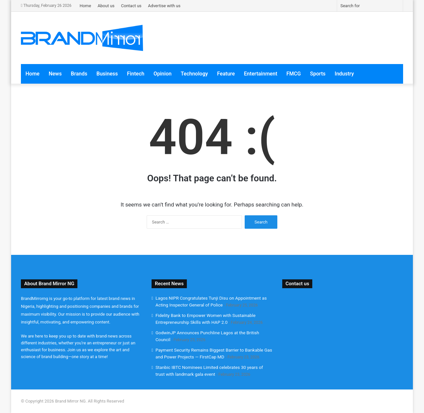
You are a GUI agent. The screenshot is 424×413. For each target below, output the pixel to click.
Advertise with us (164, 5)
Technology (194, 74)
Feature (226, 74)
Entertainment (260, 74)
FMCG (293, 74)
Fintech (135, 74)
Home (85, 5)
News (55, 74)
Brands (79, 74)
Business (107, 74)
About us (106, 5)
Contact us (131, 5)
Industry (344, 74)
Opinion (162, 74)
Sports (318, 74)
